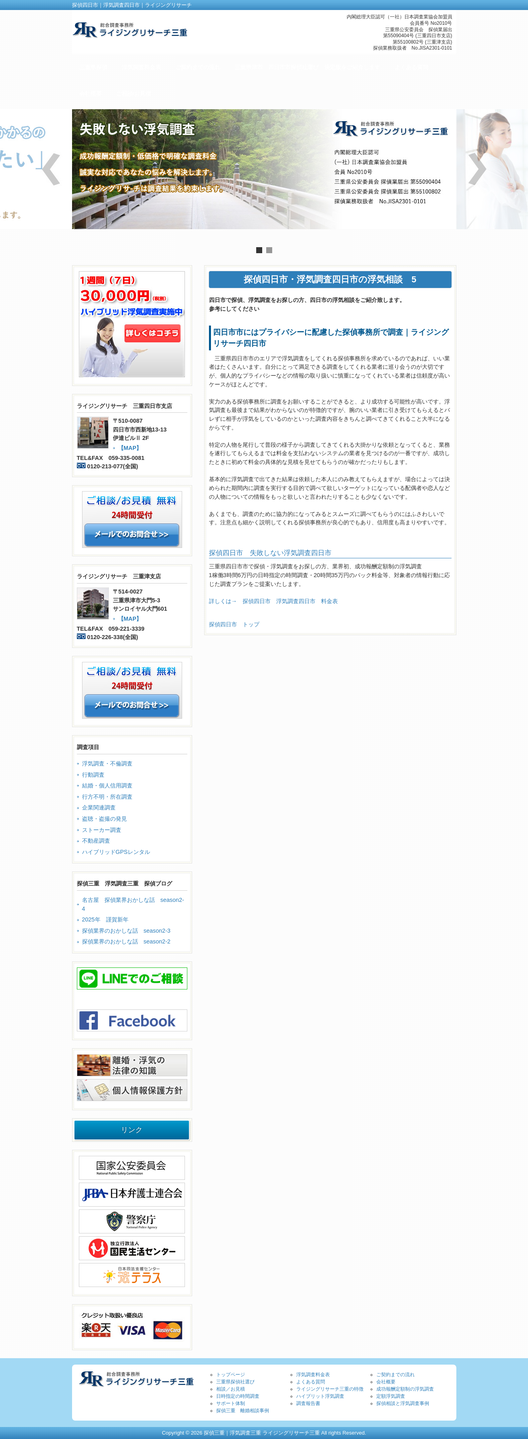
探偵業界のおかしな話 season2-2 (126, 941)
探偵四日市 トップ (234, 624)
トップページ (230, 1374)
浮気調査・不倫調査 (107, 763)
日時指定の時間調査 (237, 1396)
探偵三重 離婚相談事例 (242, 1410)
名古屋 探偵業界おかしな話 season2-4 (133, 904)
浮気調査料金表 (313, 1374)
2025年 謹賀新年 (105, 919)
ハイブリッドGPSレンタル (116, 852)
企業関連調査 (99, 807)
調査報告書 (308, 1403)
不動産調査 (96, 840)
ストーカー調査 (101, 830)
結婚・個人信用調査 (107, 785)
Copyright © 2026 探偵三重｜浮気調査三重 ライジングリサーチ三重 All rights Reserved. (264, 1433)
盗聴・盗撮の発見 (104, 818)
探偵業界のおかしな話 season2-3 (126, 930)
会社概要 (385, 1382)
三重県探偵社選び (235, 1382)
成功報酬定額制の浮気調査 (405, 1389)
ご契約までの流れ (395, 1374)
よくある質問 (310, 1382)
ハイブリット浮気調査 (320, 1396)
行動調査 (93, 774)
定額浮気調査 (390, 1396)
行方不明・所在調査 (107, 796)
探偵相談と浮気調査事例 (402, 1403)
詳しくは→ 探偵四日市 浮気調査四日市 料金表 (273, 601)
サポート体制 (230, 1403)
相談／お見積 (230, 1389)
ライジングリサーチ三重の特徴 (329, 1389)
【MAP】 (130, 448)
